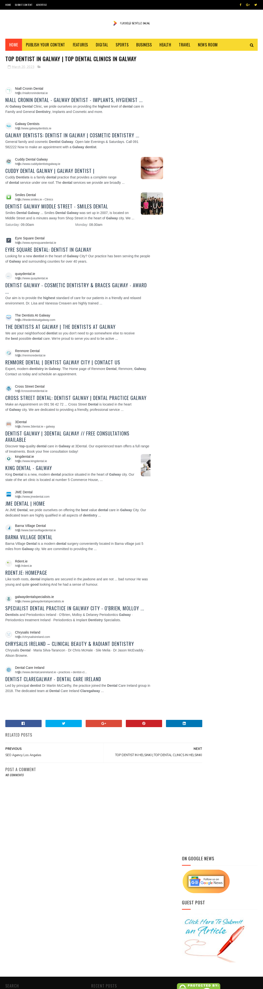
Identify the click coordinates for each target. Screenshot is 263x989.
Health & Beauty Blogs (195, 925)
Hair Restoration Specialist (199, 919)
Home (8, 5)
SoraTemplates (28, 983)
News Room (208, 46)
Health (165, 46)
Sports (122, 46)
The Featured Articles (125, 911)
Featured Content (97, 983)
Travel (184, 46)
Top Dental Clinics (192, 936)
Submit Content (23, 5)
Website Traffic (226, 895)
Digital (102, 46)
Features (80, 46)
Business (144, 46)
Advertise (41, 5)
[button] (22, 95)
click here (123, 957)
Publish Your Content (45, 46)
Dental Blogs (187, 930)
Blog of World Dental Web (111, 969)
